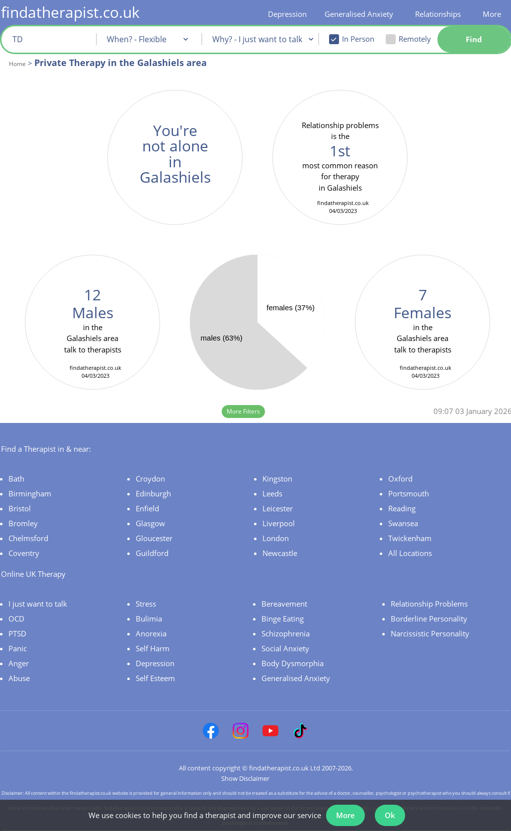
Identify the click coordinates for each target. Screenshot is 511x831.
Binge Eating (282, 618)
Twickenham (409, 538)
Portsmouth (408, 493)
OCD (16, 618)
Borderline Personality (429, 618)
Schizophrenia (285, 633)
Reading (402, 508)
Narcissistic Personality (430, 633)
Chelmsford (28, 538)
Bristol (19, 508)
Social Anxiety (285, 648)
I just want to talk (37, 604)
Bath (16, 479)
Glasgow (150, 523)
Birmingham (29, 493)
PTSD (17, 633)
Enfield (147, 508)
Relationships (438, 14)
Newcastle (279, 553)
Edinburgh (153, 493)
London (275, 538)
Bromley (23, 523)
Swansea (403, 523)
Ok (390, 815)
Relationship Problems (429, 604)
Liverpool (278, 523)
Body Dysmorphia (292, 663)
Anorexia (151, 633)
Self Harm (153, 648)
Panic (17, 648)
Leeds (272, 493)
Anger (18, 663)
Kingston (277, 479)
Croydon (150, 479)
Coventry (23, 553)
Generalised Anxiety (359, 14)
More (492, 14)
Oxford (400, 479)
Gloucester (154, 538)
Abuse (19, 678)
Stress (146, 604)
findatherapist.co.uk (70, 12)
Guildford (152, 553)
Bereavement (284, 604)
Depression (287, 14)
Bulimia (149, 618)
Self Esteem (155, 678)
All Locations (410, 553)
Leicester (277, 508)
